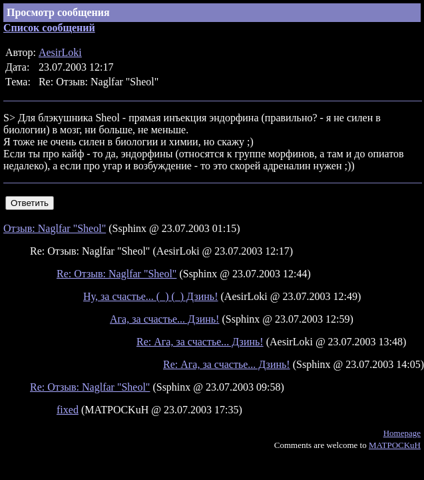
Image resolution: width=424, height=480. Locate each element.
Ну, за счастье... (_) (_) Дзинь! (150, 296)
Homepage (402, 433)
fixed (68, 409)
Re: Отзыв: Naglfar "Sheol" (116, 273)
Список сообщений (49, 27)
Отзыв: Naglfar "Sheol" (54, 228)
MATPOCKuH (395, 445)
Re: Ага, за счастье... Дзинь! (200, 341)
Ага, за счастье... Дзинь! (164, 319)
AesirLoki (60, 52)
